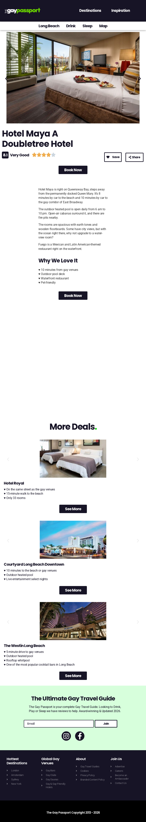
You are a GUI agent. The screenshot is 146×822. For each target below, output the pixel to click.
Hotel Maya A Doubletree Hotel (37, 139)
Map (104, 26)
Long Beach (48, 26)
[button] (6, 78)
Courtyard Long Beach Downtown (34, 564)
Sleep (88, 26)
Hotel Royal (14, 483)
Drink (70, 26)
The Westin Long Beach (24, 645)
